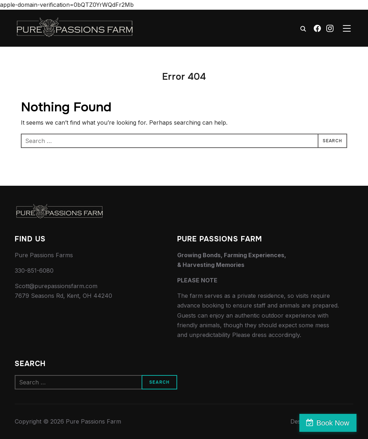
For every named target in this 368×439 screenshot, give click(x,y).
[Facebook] (317, 28)
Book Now (337, 423)
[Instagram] (330, 28)
